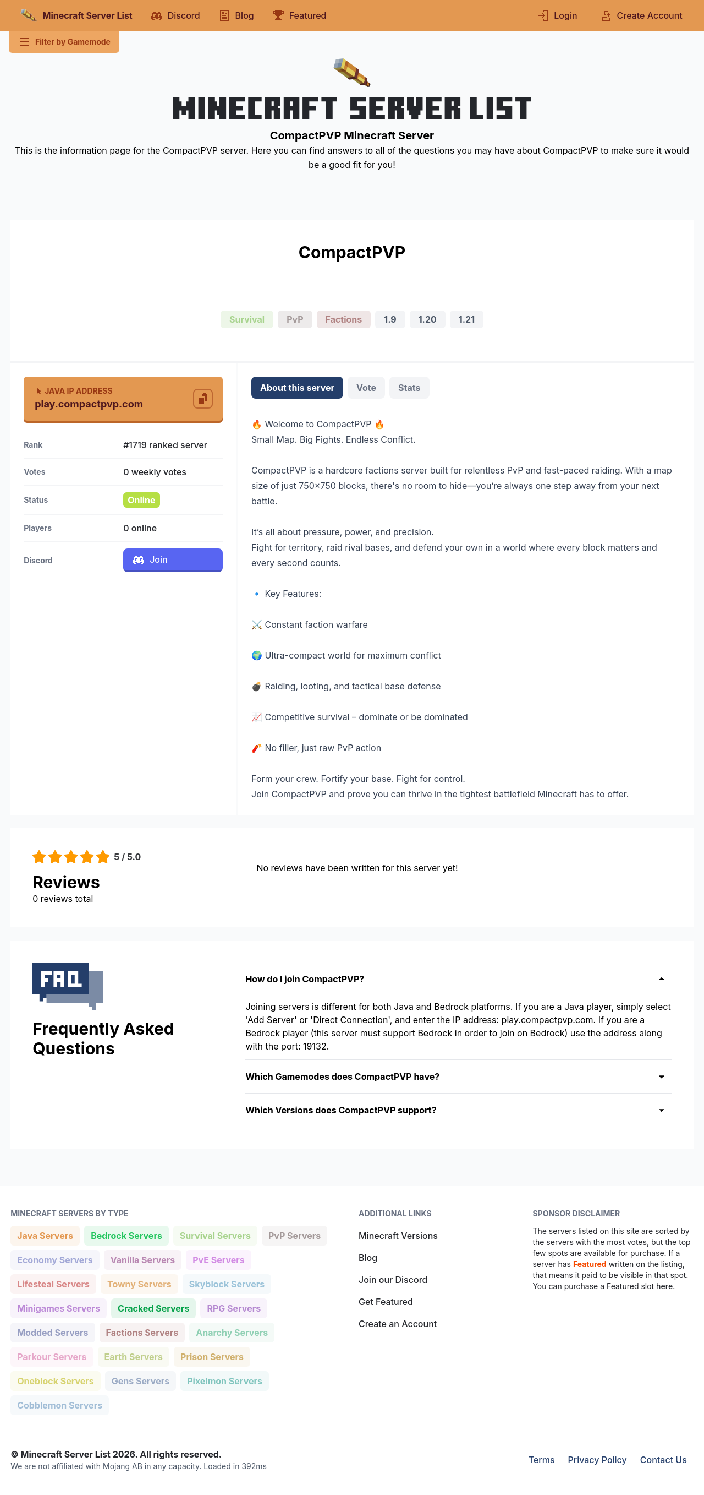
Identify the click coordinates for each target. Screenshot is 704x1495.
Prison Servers (212, 1356)
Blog (368, 1257)
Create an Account (398, 1323)
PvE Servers (218, 1259)
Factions (344, 319)
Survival (247, 319)
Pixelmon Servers (224, 1380)
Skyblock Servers (227, 1283)
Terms (542, 1459)
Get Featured (386, 1301)
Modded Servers (52, 1331)
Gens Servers (140, 1380)
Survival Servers (215, 1234)
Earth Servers (133, 1356)
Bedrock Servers (126, 1234)
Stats (409, 387)
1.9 (390, 319)
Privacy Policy (597, 1459)
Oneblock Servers (55, 1380)
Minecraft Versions (398, 1235)
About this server (297, 387)
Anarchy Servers (231, 1331)
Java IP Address (73, 390)
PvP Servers (294, 1234)
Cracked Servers (153, 1307)
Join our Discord (393, 1279)
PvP (295, 319)
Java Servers (44, 1234)
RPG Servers (233, 1307)
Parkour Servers (51, 1356)
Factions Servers (142, 1331)
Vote (366, 387)
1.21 (467, 319)
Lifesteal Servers (53, 1283)
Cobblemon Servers (59, 1404)
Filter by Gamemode (64, 41)
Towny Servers (139, 1283)
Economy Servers (54, 1259)
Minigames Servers (58, 1307)
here (664, 1286)
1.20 (428, 319)
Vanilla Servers (142, 1259)
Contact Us (663, 1459)
